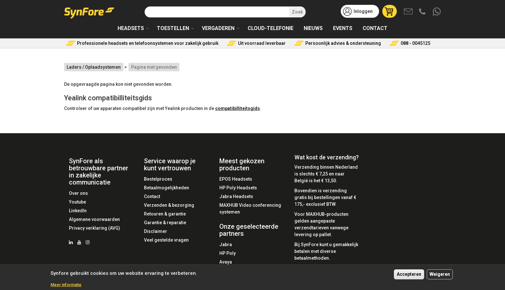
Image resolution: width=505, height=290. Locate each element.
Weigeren (440, 276)
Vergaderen (218, 28)
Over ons (78, 193)
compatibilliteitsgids (237, 108)
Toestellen (173, 28)
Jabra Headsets (236, 196)
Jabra (225, 244)
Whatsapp (437, 12)
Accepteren (409, 276)
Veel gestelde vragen (166, 240)
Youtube (77, 202)
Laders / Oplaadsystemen (94, 67)
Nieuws (313, 28)
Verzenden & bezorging (169, 205)
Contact (375, 28)
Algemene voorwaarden (94, 219)
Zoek (297, 12)
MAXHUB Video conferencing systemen (250, 209)
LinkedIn (78, 210)
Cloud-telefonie (270, 28)
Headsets (131, 28)
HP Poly (227, 253)
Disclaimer (155, 231)
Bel (423, 12)
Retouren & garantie (165, 213)
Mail (409, 12)
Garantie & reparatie (165, 222)
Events (342, 28)
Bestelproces (158, 179)
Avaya (225, 262)
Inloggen (363, 11)
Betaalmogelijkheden (166, 187)
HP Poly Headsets (238, 187)
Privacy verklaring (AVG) (94, 228)
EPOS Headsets (235, 179)
